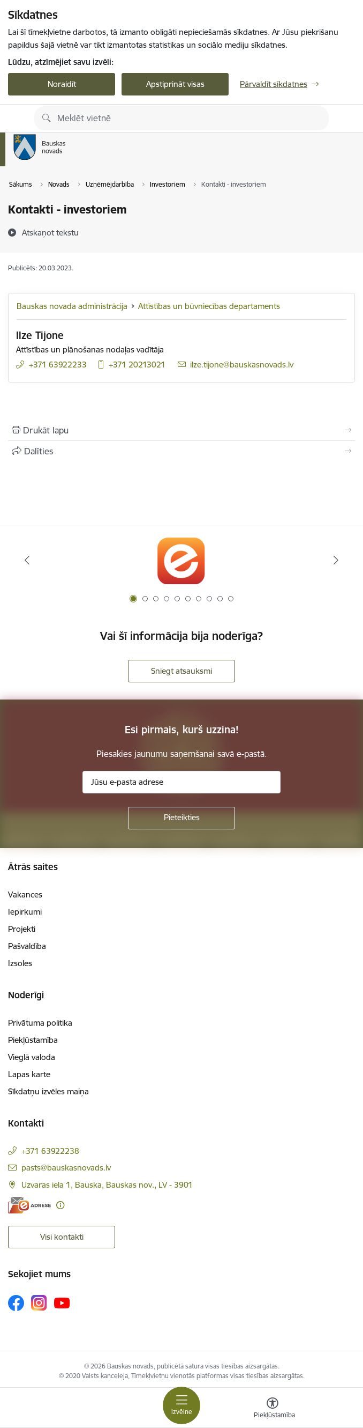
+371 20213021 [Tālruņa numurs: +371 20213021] (137, 364)
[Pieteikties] (181, 818)
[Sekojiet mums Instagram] (39, 1303)
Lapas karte (29, 1074)
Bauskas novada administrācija (72, 306)
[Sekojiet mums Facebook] (16, 1303)
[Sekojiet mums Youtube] (62, 1302)
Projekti (21, 929)
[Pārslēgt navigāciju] (181, 1405)
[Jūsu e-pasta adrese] (181, 782)
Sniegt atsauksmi (181, 671)
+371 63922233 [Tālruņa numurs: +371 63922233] (58, 364)
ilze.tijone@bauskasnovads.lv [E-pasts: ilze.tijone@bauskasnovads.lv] (241, 364)
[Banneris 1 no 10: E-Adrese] (181, 560)
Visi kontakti (62, 1237)
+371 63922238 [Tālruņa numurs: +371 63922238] (50, 1151)
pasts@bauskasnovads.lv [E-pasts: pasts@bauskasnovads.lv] (66, 1167)
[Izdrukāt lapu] (181, 430)
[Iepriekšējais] (27, 560)
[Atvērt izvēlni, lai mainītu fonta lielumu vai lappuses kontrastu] (272, 1409)
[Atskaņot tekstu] (50, 232)
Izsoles (20, 963)
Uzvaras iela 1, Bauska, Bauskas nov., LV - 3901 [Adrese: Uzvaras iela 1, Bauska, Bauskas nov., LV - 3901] (107, 1185)
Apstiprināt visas (175, 84)
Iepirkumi (25, 912)
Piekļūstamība (33, 1040)
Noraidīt (62, 84)
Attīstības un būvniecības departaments (209, 306)
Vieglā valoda (31, 1057)
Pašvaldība (27, 946)
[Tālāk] (335, 560)
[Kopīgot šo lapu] (181, 451)
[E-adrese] (29, 1205)
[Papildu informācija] (60, 1205)
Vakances (25, 894)
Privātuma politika (40, 1023)
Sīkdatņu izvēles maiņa (48, 1091)
